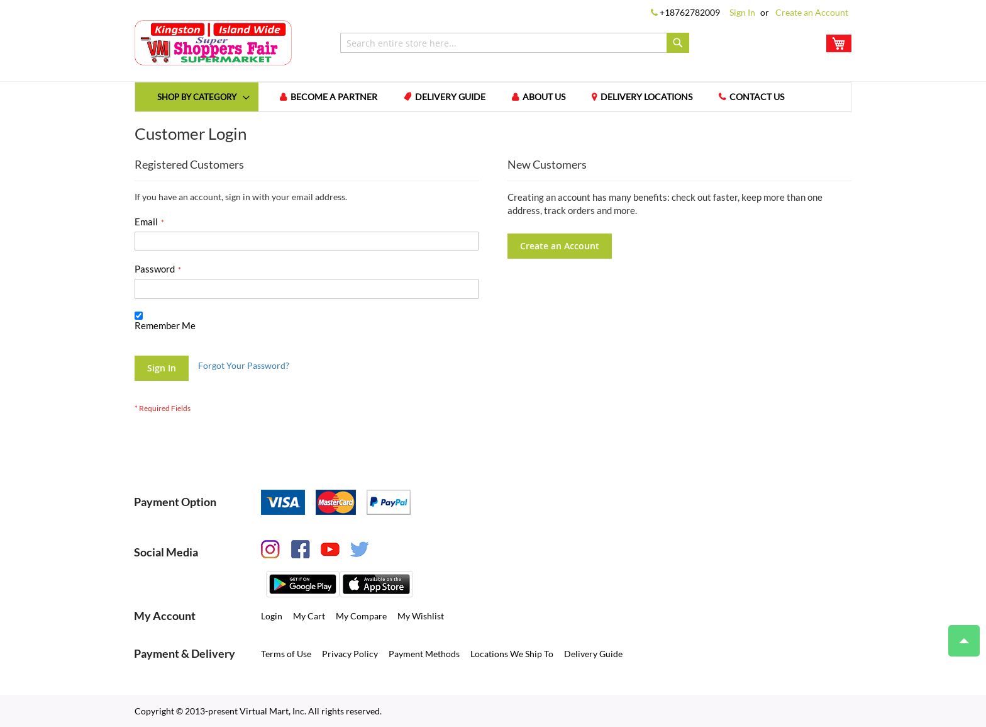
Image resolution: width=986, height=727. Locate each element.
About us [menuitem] (544, 96)
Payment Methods (424, 653)
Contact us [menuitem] (756, 96)
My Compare (361, 616)
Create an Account (811, 12)
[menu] (493, 96)
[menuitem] (196, 96)
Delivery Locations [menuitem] (646, 96)
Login (271, 616)
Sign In (742, 12)
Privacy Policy (350, 653)
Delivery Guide (593, 653)
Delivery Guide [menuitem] (450, 96)
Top (958, 634)
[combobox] (514, 43)
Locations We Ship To (511, 653)
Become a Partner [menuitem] (334, 96)
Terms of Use (286, 653)
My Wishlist (420, 616)
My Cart (309, 616)
